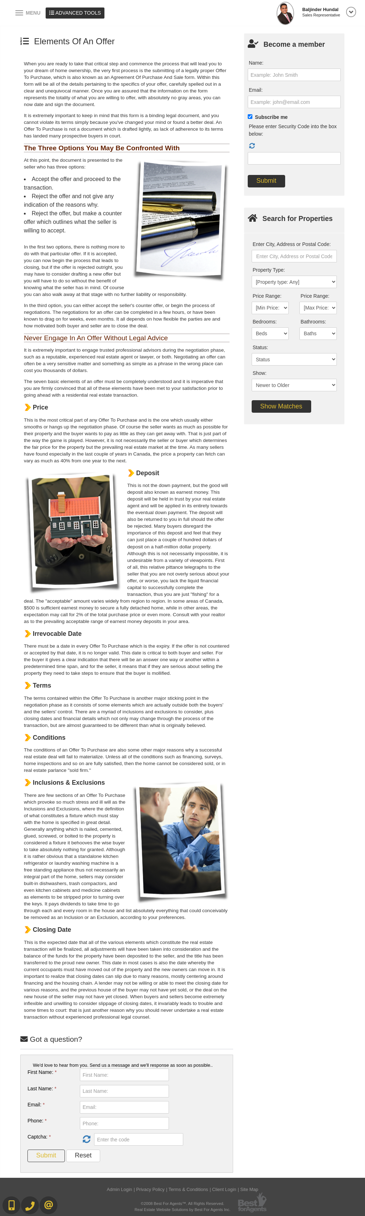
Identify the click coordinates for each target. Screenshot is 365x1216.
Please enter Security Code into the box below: (293, 130)
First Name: (42, 1072)
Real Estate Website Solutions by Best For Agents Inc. (182, 1209)
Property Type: (269, 270)
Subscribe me (271, 117)
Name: (256, 63)
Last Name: (41, 1088)
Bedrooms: (265, 322)
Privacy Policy (150, 1189)
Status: (260, 347)
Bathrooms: (313, 322)
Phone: (37, 1121)
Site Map (249, 1189)
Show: (260, 373)
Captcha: (39, 1137)
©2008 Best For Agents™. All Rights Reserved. (182, 1203)
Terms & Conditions (188, 1189)
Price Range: (267, 296)
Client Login (224, 1189)
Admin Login (119, 1189)
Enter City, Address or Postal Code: (292, 244)
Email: (36, 1104)
